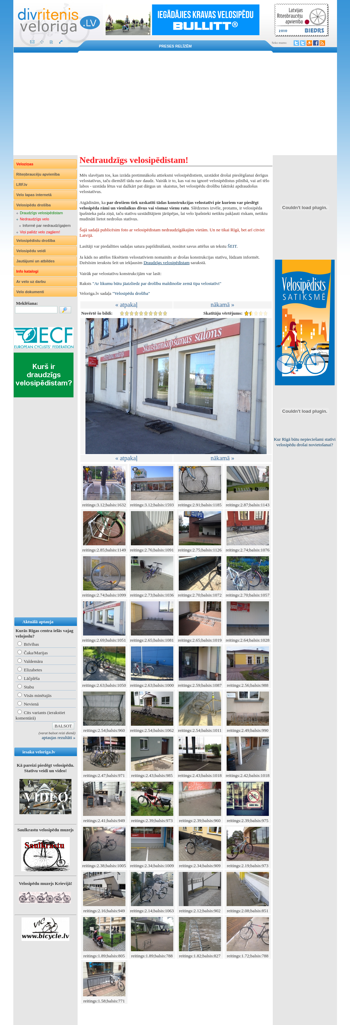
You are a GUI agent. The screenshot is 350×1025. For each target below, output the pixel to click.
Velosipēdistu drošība (35, 240)
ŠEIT (232, 246)
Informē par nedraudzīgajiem (47, 225)
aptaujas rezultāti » (58, 737)
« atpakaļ (126, 304)
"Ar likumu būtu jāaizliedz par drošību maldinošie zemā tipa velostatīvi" (156, 283)
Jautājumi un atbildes (35, 261)
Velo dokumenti (30, 292)
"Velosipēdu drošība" (131, 293)
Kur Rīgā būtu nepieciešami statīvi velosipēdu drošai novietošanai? (305, 442)
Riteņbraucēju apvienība (38, 174)
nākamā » (222, 304)
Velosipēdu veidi (31, 251)
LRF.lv (21, 184)
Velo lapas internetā (34, 195)
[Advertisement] (175, 104)
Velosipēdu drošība (33, 205)
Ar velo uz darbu (31, 281)
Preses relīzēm (175, 46)
